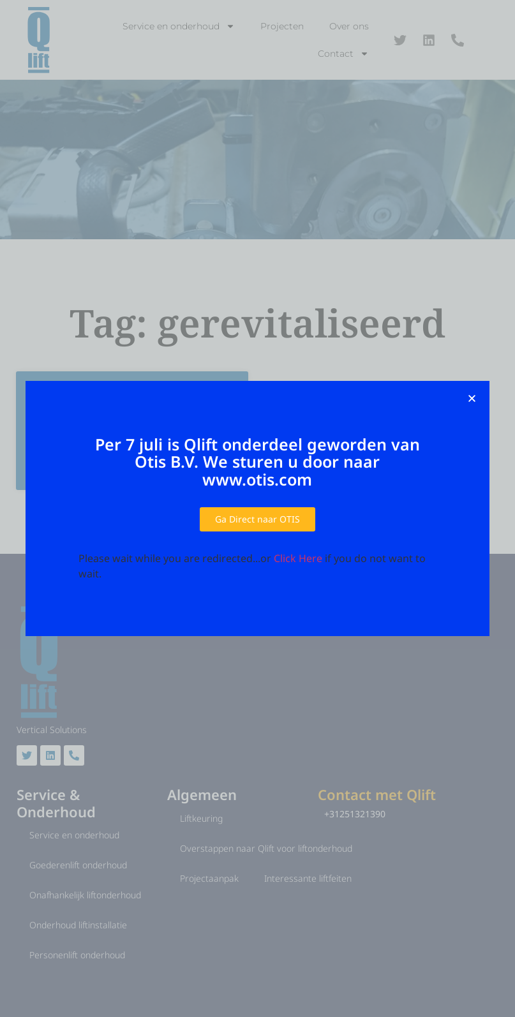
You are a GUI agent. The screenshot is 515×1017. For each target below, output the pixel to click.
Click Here (298, 558)
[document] (257, 508)
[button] (472, 398)
